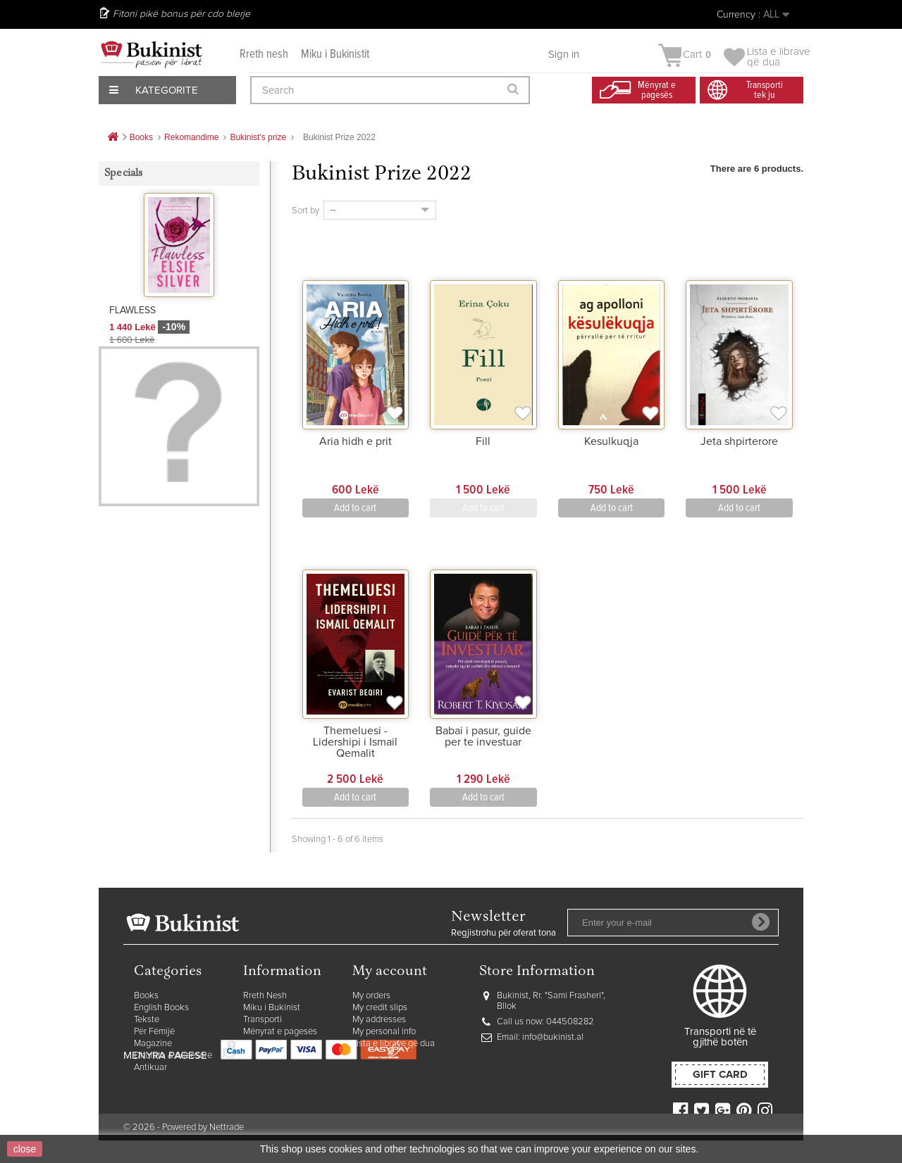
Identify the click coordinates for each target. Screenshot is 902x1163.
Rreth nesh (264, 55)
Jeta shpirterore (739, 441)
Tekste (146, 1019)
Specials (123, 173)
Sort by (305, 210)
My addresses (379, 1019)
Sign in (563, 54)
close (25, 1149)
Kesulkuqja (611, 441)
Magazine (153, 1043)
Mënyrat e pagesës (280, 1031)
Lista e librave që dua (393, 1043)
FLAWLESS (132, 310)
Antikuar (150, 1067)
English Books (161, 1007)
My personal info (384, 1031)
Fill (483, 441)
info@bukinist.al (552, 1037)
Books (146, 995)
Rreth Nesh (265, 995)
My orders (371, 995)
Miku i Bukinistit (335, 55)
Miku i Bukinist (271, 1007)
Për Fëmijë (154, 1031)
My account (389, 971)
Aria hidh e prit (355, 441)
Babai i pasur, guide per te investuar (483, 736)
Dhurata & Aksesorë (173, 1055)
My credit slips (379, 1007)
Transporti (262, 1019)
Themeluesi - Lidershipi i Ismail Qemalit (355, 742)
